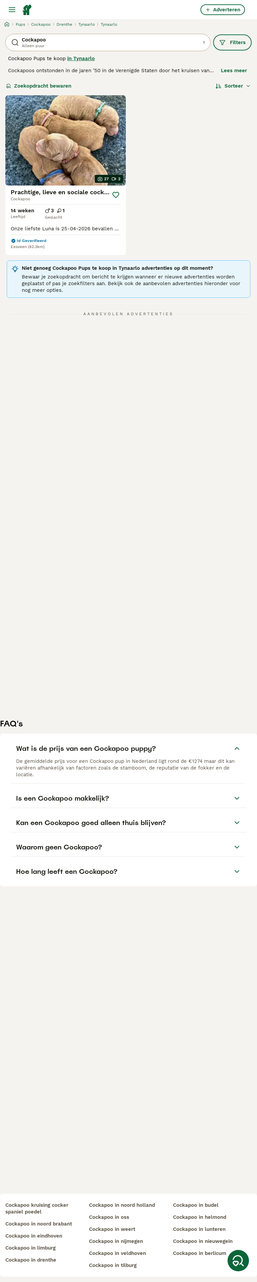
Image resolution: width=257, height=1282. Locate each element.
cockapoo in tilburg (113, 1265)
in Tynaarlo (81, 58)
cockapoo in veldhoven (117, 1253)
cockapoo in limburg (30, 1248)
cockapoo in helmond (199, 1217)
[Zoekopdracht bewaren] (238, 1260)
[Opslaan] (115, 195)
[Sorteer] (233, 86)
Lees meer (234, 71)
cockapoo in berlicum (199, 1253)
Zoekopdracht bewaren (38, 86)
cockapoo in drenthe (30, 1260)
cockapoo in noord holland (122, 1205)
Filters (232, 42)
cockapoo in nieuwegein (203, 1241)
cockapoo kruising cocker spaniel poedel (36, 1208)
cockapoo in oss (109, 1217)
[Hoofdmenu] (12, 9)
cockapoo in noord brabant (38, 1224)
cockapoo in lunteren (199, 1229)
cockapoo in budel (196, 1205)
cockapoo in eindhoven (33, 1236)
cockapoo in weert (112, 1229)
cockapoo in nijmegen (116, 1241)
